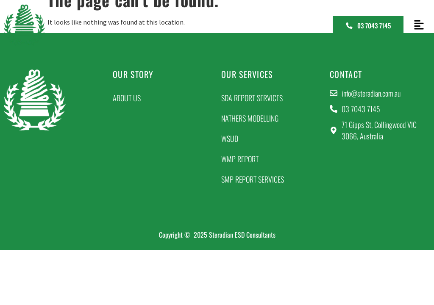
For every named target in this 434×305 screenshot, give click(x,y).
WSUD (229, 138)
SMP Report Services (252, 179)
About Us (127, 97)
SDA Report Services (252, 97)
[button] (418, 25)
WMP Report (240, 158)
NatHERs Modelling (249, 118)
